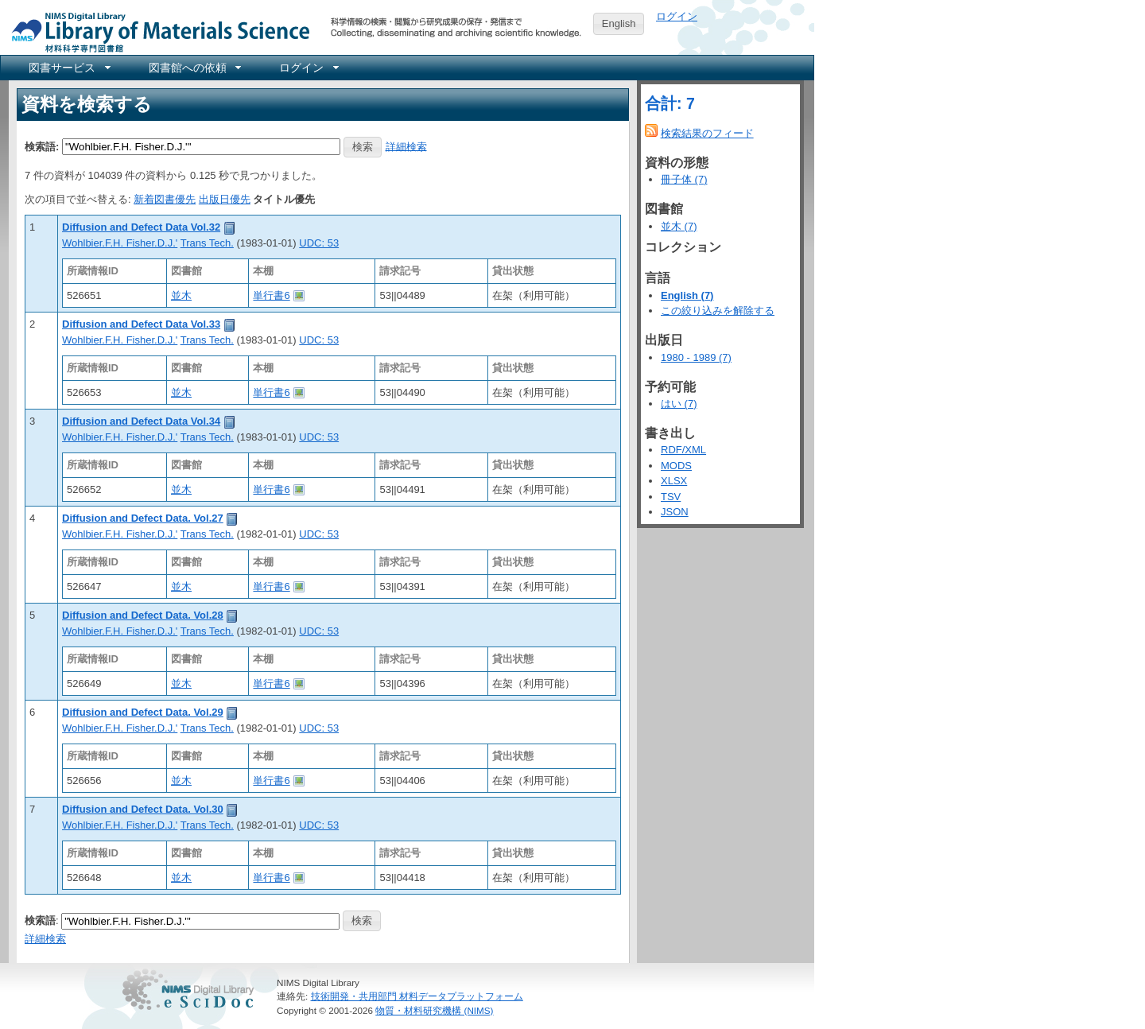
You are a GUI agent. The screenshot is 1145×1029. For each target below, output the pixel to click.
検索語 (40, 920)
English (619, 23)
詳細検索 (406, 146)
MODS (676, 466)
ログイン (676, 16)
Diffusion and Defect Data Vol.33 (141, 324)
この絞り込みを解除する (717, 310)
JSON (675, 512)
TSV (671, 497)
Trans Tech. (207, 243)
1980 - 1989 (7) (696, 357)
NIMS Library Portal (156, 31)
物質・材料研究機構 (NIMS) (434, 1010)
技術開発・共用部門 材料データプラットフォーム (417, 996)
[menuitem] (68, 68)
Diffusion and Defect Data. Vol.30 (142, 809)
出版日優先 (224, 199)
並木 (181, 295)
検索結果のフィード (707, 133)
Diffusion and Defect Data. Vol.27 (142, 518)
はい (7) (679, 404)
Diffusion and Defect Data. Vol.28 (142, 615)
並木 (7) (679, 226)
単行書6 (271, 295)
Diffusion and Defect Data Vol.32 (141, 227)
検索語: (42, 146)
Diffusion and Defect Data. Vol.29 (142, 712)
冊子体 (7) (684, 179)
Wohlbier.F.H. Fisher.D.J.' (119, 243)
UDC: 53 (319, 243)
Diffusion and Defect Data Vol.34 (141, 421)
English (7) (687, 295)
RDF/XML (683, 450)
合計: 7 (670, 103)
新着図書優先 (165, 199)
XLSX (674, 481)
